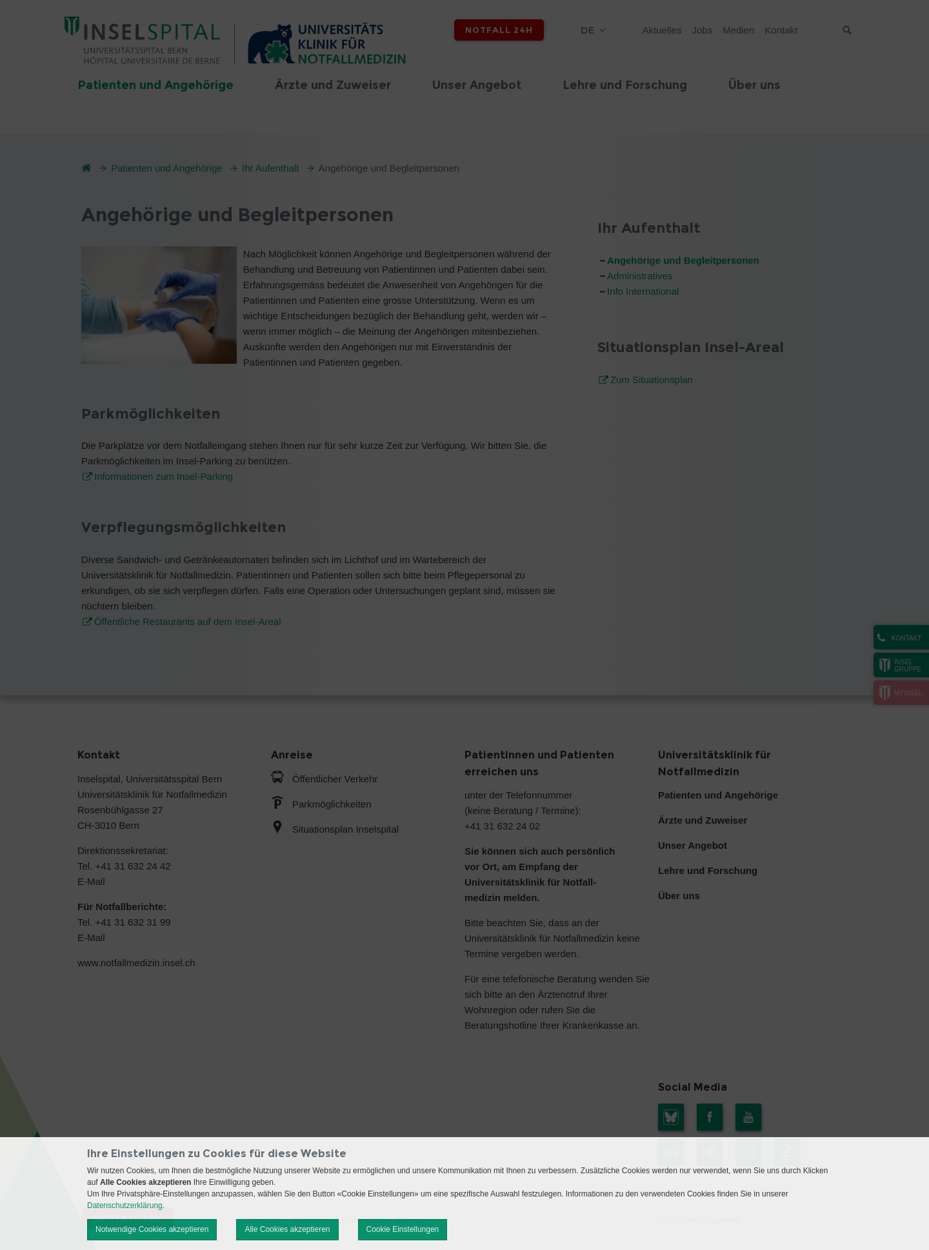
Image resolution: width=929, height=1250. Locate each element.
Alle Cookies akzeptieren (287, 1229)
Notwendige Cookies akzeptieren (151, 1229)
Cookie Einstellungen (402, 1229)
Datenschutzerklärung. (126, 1205)
